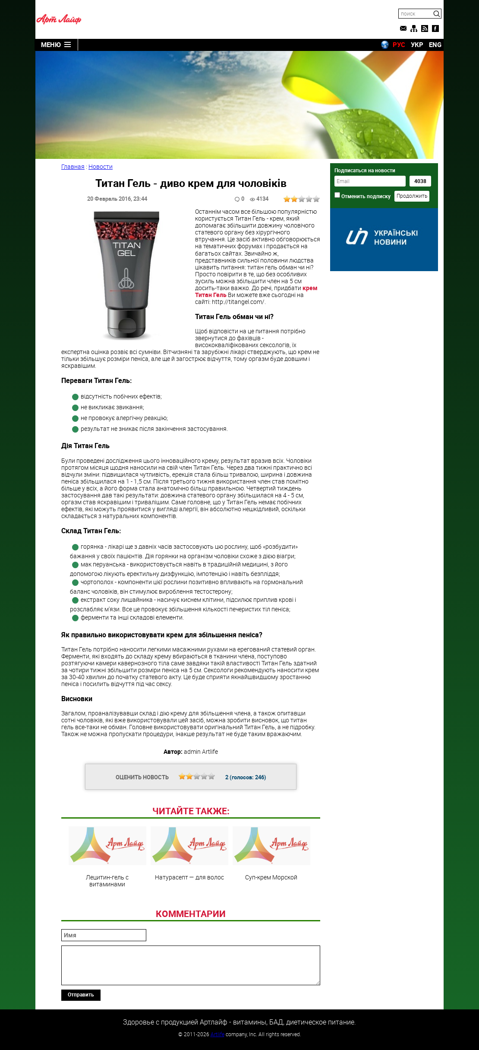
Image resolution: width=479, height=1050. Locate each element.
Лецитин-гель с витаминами (107, 857)
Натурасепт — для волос (189, 853)
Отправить (81, 994)
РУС (399, 44)
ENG (435, 44)
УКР (417, 44)
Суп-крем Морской (271, 853)
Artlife (217, 1034)
